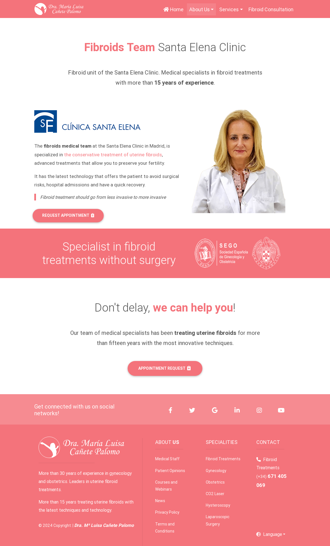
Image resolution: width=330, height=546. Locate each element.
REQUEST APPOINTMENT (68, 215)
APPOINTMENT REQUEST (164, 368)
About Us (199, 9)
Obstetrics (215, 482)
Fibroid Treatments (223, 458)
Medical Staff (167, 458)
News (160, 500)
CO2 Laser (215, 493)
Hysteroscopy (218, 505)
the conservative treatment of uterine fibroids (113, 155)
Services (229, 9)
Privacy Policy (167, 512)
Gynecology (216, 470)
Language (269, 534)
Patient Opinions (170, 470)
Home (174, 9)
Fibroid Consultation (270, 9)
